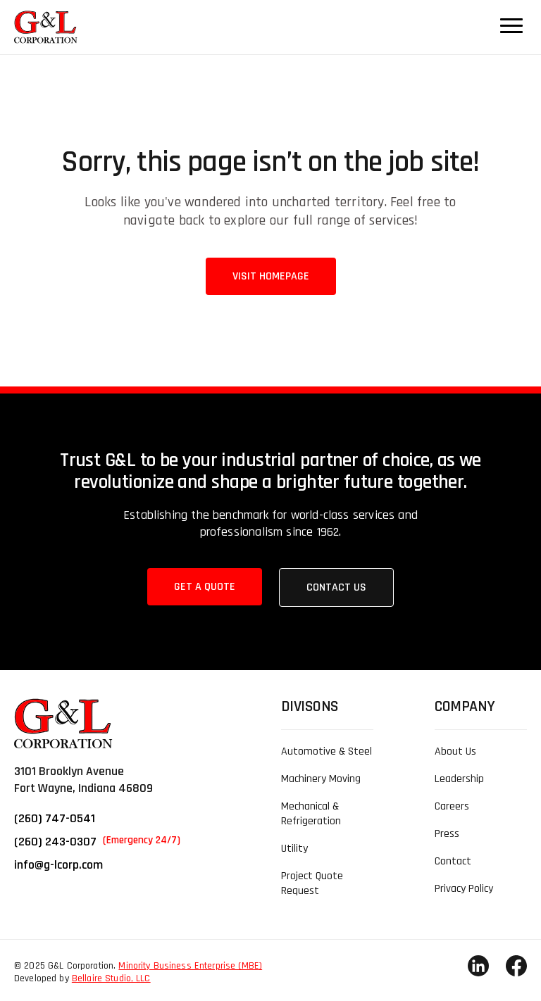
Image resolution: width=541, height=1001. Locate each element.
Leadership (459, 779)
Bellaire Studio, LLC (111, 978)
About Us (455, 751)
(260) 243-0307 (97, 841)
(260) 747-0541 (54, 818)
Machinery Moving (321, 779)
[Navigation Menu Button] (511, 26)
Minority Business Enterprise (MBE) (190, 965)
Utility (294, 848)
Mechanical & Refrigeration (311, 814)
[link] (38, 27)
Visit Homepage (270, 276)
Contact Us (336, 587)
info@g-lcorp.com (58, 865)
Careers (452, 806)
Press (447, 833)
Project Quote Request (312, 883)
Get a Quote (204, 586)
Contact (453, 861)
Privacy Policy (464, 888)
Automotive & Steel (326, 751)
